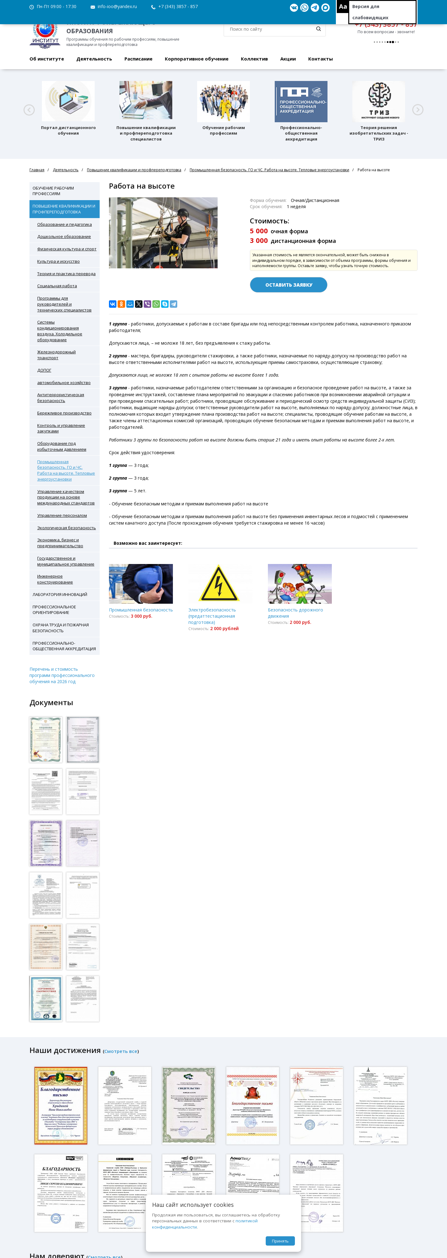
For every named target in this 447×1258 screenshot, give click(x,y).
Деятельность (94, 59)
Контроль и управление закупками (61, 428)
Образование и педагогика (64, 224)
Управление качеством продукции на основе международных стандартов (66, 497)
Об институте (46, 59)
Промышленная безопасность (141, 610)
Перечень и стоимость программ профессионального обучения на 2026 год (62, 675)
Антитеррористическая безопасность (60, 397)
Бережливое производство (64, 413)
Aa (343, 6)
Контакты (320, 59)
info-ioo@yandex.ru (117, 6)
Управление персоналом (62, 515)
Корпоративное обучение (196, 59)
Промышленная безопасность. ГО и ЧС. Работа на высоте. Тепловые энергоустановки (269, 169)
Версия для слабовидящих (370, 11)
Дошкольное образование (64, 236)
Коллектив (254, 59)
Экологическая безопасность (66, 528)
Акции (288, 59)
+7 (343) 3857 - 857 (178, 6)
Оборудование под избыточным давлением (61, 446)
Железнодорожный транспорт (56, 354)
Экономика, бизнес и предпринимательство (60, 542)
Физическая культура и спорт (67, 249)
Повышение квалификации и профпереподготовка (134, 169)
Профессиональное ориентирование (54, 610)
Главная (36, 169)
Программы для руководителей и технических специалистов (64, 304)
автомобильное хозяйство (64, 382)
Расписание (138, 59)
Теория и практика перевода (66, 273)
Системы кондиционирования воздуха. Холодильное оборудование (59, 330)
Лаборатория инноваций (60, 594)
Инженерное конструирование (55, 579)
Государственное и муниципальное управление (65, 561)
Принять (280, 1241)
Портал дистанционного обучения (68, 130)
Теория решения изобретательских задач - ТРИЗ (379, 133)
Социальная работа (57, 286)
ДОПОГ (44, 370)
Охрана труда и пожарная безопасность (61, 627)
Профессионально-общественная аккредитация (301, 133)
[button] (29, 110)
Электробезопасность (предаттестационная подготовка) (212, 616)
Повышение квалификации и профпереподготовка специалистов (146, 133)
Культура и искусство (58, 261)
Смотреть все (120, 1051)
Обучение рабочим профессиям (223, 130)
